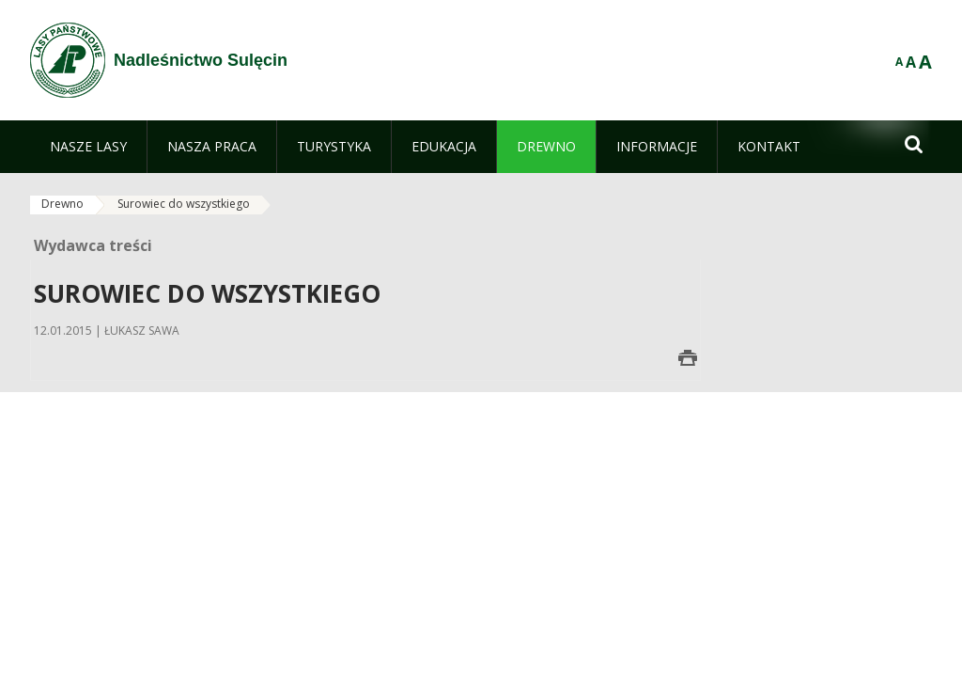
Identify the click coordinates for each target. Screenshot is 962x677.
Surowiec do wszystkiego (183, 204)
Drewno (62, 204)
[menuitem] (88, 146)
